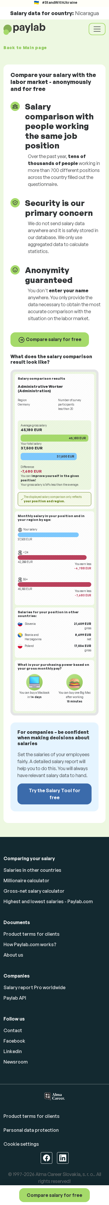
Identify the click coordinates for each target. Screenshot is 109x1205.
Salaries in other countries (32, 870)
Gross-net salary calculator (34, 891)
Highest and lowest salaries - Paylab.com (48, 901)
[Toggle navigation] (97, 29)
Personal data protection (31, 1130)
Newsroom (15, 1062)
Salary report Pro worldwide (34, 987)
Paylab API (14, 998)
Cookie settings (21, 1144)
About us (13, 955)
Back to (25, 47)
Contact (12, 1030)
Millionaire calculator (26, 880)
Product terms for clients (31, 934)
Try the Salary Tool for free (54, 794)
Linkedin (12, 1051)
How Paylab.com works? (29, 944)
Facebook (14, 1041)
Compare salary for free (49, 339)
